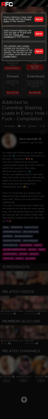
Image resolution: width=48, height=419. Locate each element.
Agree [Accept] (39, 19)
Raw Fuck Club (7, 4)
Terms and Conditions (13, 36)
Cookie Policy (10, 56)
